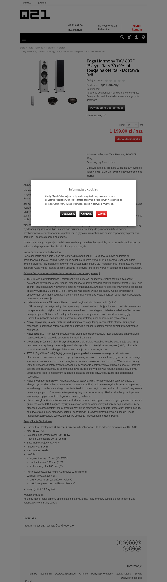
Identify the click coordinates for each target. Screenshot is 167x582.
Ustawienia (70, 211)
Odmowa (87, 211)
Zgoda (101, 211)
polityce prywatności (102, 203)
